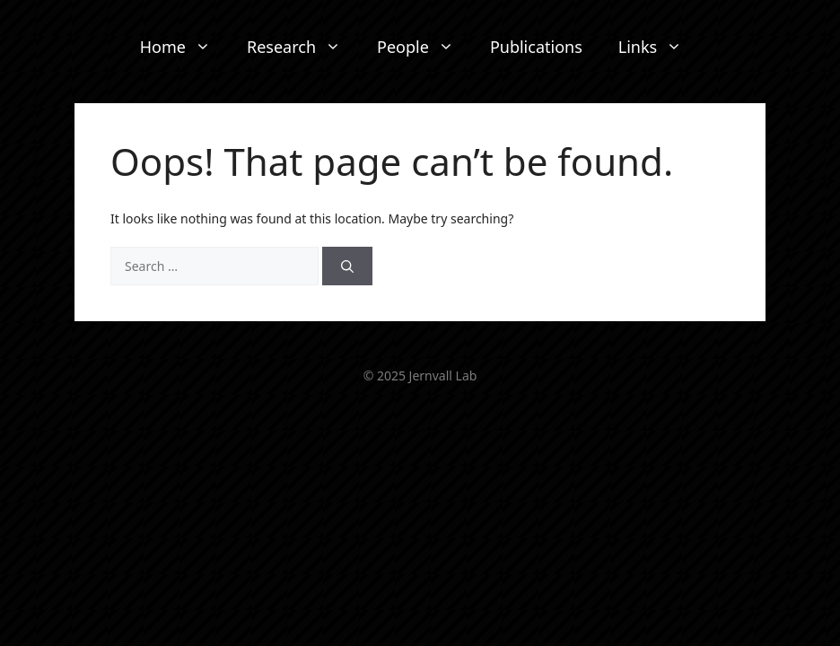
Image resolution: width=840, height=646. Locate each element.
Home (184, 47)
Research (303, 47)
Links (659, 47)
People (424, 47)
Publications (536, 46)
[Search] (347, 266)
